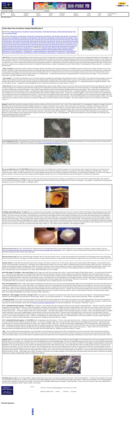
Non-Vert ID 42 (60, 42)
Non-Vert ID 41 (51, 42)
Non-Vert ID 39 (34, 42)
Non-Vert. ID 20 (22, 39)
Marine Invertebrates (16, 31)
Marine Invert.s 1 (52, 52)
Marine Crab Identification (40, 52)
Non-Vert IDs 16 (60, 38)
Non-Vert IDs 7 (65, 36)
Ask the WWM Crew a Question (112, 14)
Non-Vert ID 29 (25, 41)
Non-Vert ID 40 (43, 42)
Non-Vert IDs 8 (73, 36)
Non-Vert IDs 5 (48, 36)
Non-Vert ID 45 (10, 44)
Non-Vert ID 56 (29, 46)
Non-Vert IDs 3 (31, 36)
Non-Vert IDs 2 (22, 36)
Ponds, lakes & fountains (62, 14)
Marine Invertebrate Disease (55, 49)
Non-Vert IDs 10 (6, 38)
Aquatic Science (99, 14)
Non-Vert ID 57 (38, 46)
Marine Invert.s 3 (28, 47)
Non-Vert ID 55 (21, 46)
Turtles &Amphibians (75, 14)
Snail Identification (28, 52)
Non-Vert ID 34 (67, 41)
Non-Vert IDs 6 (56, 36)
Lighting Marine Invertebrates (64, 31)
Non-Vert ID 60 (64, 46)
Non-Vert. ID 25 (66, 39)
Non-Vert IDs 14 (42, 38)
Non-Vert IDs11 (15, 38)
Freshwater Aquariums (26, 14)
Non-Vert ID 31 (43, 41)
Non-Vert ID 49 (44, 44)
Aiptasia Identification (52, 51)
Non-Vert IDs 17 (70, 38)
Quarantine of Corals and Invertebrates (32, 31)
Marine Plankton (71, 52)
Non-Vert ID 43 (68, 42)
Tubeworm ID (6, 52)
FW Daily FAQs (50, 387)
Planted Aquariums (38, 14)
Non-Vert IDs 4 (39, 36)
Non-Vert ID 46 (18, 44)
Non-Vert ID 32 (51, 41)
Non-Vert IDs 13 (33, 38)
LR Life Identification (16, 51)
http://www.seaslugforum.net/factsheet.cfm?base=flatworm (17, 250)
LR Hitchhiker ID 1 (28, 51)
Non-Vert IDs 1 (14, 36)
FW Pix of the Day (66, 387)
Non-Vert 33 (59, 41)
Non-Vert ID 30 (34, 41)
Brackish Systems (51, 14)
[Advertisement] (121, 39)
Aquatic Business (89, 14)
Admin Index (66, 391)
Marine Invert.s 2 (19, 47)
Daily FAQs (43, 387)
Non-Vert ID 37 (17, 42)
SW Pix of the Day (57, 387)
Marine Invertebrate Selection (9, 49)
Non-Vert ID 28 (17, 41)
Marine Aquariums (13, 14)
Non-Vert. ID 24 (57, 39)
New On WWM (73, 387)
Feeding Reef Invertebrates (49, 31)
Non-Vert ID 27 (8, 41)
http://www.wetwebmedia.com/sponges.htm (50, 143)
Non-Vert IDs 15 (51, 38)
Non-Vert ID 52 (70, 44)
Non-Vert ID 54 (12, 46)
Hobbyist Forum (50, 391)
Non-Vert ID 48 (36, 44)
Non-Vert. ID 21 (31, 39)
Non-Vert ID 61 (72, 46)
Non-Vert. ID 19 (13, 39)
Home (3, 13)
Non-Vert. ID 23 (48, 39)
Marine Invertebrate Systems (25, 49)
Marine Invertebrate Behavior (49, 47)
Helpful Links (43, 391)
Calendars (57, 391)
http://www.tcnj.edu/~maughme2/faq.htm (44, 302)
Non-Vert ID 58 (47, 46)
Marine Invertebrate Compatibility (66, 47)
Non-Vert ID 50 (53, 44)
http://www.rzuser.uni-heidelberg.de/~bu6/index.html (47, 250)
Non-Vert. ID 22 (40, 39)
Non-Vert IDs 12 (24, 38)
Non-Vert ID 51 (61, 44)
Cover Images (73, 391)
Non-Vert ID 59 (55, 46)
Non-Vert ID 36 (8, 42)
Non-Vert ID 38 (25, 42)
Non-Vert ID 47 (27, 44)
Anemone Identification (40, 51)
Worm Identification (71, 51)
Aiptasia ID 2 (61, 51)
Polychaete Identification (16, 52)
